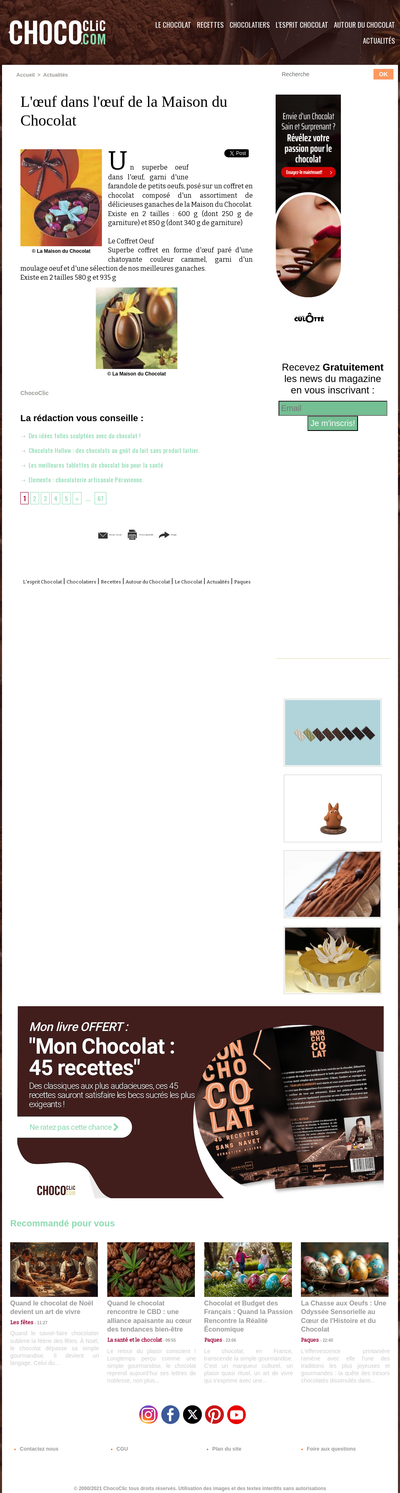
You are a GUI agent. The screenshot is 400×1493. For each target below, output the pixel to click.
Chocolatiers (250, 25)
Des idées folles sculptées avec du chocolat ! (85, 434)
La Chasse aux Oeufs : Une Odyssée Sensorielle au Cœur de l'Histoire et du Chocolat (341, 1310)
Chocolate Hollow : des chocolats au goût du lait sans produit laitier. (118, 449)
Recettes (210, 25)
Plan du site (223, 1444)
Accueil (25, 74)
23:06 (228, 1336)
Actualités (379, 40)
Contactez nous (34, 1444)
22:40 (324, 1328)
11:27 (37, 1321)
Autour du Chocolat (364, 25)
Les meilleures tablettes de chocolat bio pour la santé (98, 464)
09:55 (164, 1328)
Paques (156, 590)
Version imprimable (149, 534)
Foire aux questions (325, 1444)
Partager (212, 534)
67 (103, 497)
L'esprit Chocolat (302, 25)
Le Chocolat (173, 25)
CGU (118, 1444)
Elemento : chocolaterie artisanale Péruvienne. (88, 478)
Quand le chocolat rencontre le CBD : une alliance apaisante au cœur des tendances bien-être (150, 1310)
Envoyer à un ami (74, 534)
